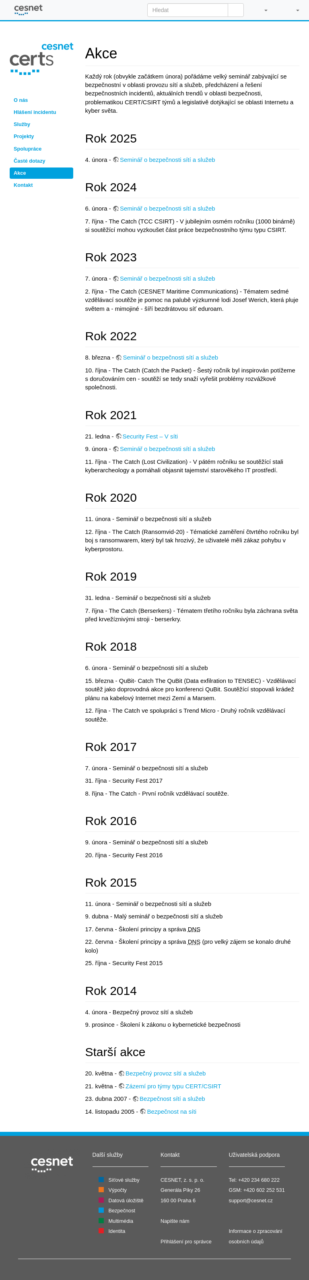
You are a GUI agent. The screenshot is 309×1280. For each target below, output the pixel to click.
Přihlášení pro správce (186, 1242)
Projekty (24, 136)
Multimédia (121, 1221)
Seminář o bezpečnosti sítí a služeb (167, 159)
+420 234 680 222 (259, 1180)
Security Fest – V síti (150, 436)
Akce (20, 173)
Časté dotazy (29, 161)
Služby (22, 124)
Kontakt (23, 185)
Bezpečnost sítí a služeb (172, 1098)
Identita (117, 1231)
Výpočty (118, 1190)
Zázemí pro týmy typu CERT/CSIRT (173, 1086)
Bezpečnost (122, 1211)
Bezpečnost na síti (171, 1111)
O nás (21, 100)
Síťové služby (124, 1180)
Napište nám (175, 1221)
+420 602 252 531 (264, 1190)
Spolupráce (27, 149)
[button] (262, 10)
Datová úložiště (126, 1200)
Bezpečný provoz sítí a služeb (166, 1073)
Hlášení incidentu (35, 112)
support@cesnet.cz (251, 1200)
